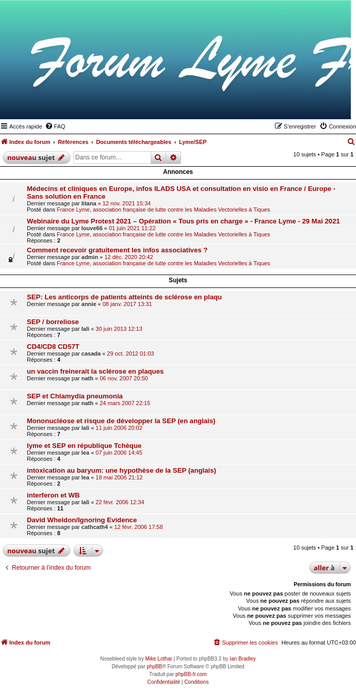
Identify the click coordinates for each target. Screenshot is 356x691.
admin (90, 257)
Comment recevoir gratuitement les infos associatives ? (117, 250)
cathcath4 (95, 527)
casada (91, 353)
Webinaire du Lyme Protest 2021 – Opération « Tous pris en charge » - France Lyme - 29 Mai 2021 (183, 221)
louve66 (92, 228)
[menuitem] (55, 126)
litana (89, 203)
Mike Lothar (158, 659)
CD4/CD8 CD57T (53, 346)
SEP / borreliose (53, 322)
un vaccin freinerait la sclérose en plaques (95, 371)
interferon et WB (53, 495)
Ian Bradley (243, 659)
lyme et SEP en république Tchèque (84, 445)
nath (87, 378)
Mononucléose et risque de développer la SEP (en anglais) (121, 421)
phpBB (154, 666)
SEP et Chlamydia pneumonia (75, 396)
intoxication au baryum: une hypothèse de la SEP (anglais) (121, 470)
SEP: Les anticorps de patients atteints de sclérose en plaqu (124, 297)
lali (85, 329)
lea (85, 452)
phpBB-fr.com (191, 674)
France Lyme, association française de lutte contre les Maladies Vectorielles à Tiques (163, 209)
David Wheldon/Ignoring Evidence (82, 520)
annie (89, 304)
